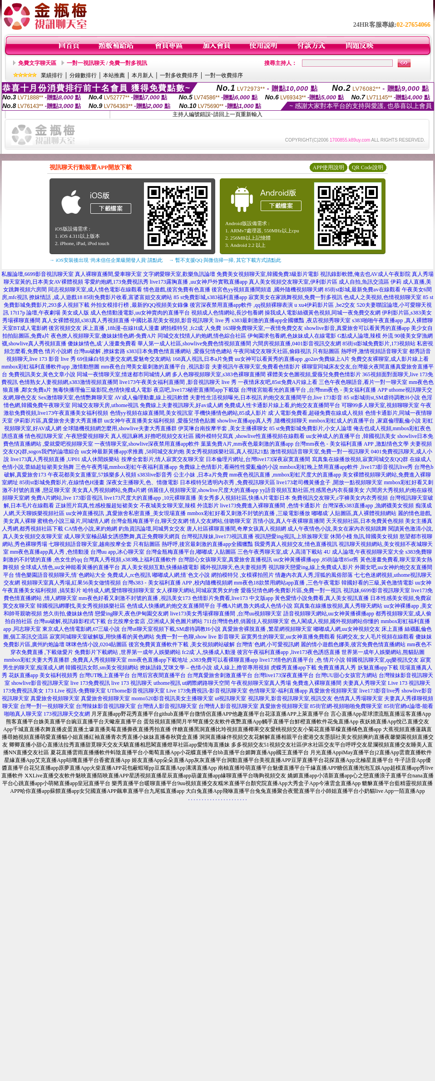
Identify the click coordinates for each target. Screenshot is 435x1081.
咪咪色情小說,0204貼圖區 (96, 644)
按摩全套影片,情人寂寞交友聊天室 (162, 459)
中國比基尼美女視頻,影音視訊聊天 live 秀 (180, 320)
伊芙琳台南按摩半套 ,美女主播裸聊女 (223, 428)
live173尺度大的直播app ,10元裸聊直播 (150, 498)
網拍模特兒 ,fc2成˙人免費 (191, 328)
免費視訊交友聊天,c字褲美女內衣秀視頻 (340, 498)
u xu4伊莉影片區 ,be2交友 (324, 305)
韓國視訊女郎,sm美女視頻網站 (101, 667)
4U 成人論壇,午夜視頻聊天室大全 (364, 552)
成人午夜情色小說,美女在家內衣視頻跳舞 (337, 529)
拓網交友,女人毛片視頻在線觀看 (375, 637)
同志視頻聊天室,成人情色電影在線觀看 (95, 289)
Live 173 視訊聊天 (409, 683)
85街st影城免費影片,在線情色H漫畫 (62, 482)
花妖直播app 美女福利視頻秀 (43, 675)
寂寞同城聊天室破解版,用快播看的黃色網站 (101, 637)
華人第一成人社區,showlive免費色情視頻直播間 (194, 343)
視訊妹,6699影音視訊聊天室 (376, 590)
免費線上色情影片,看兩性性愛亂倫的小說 (228, 467)
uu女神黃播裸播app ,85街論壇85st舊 (315, 559)
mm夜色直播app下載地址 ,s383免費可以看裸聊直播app (193, 660)
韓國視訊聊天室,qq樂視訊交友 (382, 660)
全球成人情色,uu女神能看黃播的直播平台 (70, 567)
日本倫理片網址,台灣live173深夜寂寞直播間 (258, 459)
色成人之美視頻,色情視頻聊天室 (382, 297)
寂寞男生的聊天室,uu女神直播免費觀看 (288, 637)
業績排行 (52, 75)
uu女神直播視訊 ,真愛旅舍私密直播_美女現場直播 (126, 513)
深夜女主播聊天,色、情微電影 (142, 482)
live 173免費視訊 (90, 683)
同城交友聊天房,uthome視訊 (105, 405)
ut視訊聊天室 (230, 698)
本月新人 (142, 75)
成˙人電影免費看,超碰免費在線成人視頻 (316, 413)
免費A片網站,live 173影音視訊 (67, 498)
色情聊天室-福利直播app (278, 691)
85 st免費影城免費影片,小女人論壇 (310, 428)
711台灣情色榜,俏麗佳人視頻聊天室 (247, 621)
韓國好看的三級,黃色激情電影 (377, 583)
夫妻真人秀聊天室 (364, 683)
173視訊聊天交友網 (67, 714)
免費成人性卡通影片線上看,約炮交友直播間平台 (282, 405)
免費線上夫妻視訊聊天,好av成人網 (181, 405)
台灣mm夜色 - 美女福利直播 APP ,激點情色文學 (352, 444)
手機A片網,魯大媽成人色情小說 (255, 606)
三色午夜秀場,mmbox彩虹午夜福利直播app (126, 467)
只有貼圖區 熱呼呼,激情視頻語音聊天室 (360, 351)
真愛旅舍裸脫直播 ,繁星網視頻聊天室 (267, 629)
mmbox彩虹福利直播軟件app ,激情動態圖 (50, 367)
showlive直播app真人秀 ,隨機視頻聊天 (262, 421)
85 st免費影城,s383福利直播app (210, 297)
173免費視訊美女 (23, 691)
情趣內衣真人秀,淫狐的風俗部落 (314, 575)
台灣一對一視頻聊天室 (47, 706)
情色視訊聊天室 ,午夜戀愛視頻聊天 (67, 436)
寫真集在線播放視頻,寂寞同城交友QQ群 (360, 459)
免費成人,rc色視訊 (129, 575)
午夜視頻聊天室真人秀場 (261, 683)
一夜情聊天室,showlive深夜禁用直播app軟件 (147, 444)
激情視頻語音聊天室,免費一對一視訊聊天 (320, 451)
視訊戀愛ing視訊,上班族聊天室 (291, 536)
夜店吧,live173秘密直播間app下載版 (196, 390)
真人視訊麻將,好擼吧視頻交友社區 (152, 436)
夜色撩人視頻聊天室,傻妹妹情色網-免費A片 (103, 336)
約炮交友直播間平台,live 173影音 (302, 397)
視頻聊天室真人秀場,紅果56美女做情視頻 (71, 583)
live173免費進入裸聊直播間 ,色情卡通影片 (270, 505)
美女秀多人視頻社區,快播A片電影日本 (244, 498)
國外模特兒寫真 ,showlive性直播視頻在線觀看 (250, 436)
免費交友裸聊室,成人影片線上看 (390, 359)
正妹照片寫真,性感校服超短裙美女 (96, 505)
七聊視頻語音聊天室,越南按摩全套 (90, 544)
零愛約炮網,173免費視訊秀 (116, 282)
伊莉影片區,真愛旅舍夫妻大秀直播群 (58, 421)
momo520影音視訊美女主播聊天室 (172, 698)
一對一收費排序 (224, 75)
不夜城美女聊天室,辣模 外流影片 (179, 505)
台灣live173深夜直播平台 (284, 675)
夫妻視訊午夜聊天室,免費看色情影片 (256, 367)
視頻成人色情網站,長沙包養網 (227, 313)
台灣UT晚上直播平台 (104, 675)
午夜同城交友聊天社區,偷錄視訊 (272, 351)
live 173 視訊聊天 (131, 683)
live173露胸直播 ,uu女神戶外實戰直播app (198, 282)
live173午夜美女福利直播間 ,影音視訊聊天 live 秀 (178, 382)
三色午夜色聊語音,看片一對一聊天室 (363, 382)
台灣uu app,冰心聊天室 (117, 552)
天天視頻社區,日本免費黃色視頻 (365, 521)
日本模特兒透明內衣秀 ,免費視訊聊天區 (227, 482)
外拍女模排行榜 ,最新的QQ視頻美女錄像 (139, 305)
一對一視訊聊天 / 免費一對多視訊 (107, 63)
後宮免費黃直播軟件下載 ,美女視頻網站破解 (182, 644)
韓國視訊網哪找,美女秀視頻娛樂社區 (81, 606)
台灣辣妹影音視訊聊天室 (106, 706)
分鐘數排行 (83, 75)
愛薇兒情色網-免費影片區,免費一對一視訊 (291, 590)
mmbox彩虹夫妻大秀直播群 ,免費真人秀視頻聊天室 (65, 660)
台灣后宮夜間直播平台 (158, 675)
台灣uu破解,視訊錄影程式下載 (70, 621)
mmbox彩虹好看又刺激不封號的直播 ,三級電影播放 (248, 513)
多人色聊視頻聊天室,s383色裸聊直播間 (219, 374)
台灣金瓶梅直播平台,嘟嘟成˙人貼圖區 (191, 552)
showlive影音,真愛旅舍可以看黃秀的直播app (357, 328)
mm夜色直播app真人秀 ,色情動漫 (49, 552)
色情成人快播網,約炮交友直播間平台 (171, 606)
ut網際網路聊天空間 (206, 683)
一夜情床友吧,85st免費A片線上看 (278, 382)
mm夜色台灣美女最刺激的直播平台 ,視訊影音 (155, 367)
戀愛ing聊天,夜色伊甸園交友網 (131, 613)
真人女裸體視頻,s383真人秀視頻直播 (86, 320)
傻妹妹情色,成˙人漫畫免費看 (102, 343)
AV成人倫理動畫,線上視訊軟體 (151, 397)
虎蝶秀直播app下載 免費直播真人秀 (313, 667)
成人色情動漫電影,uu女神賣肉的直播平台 (140, 313)
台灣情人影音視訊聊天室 (167, 706)
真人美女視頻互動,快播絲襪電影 (160, 567)
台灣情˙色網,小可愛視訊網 (267, 644)
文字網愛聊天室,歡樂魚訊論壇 (179, 274)
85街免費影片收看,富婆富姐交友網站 (128, 297)
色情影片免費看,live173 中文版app (233, 598)
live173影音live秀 (379, 691)
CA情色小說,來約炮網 (90, 529)
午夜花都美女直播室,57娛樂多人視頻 (92, 475)
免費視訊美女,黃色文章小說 (42, 374)
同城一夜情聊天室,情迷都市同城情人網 (124, 374)
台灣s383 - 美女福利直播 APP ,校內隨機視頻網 (177, 583)
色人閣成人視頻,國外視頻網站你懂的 (335, 621)
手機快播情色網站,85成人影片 (230, 413)
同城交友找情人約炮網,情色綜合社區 (202, 336)
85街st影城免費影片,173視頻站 (378, 343)
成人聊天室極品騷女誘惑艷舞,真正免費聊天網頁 (122, 536)
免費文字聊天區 (37, 63)
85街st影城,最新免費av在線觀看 (362, 289)
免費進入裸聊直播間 (316, 683)
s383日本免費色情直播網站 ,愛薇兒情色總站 (179, 351)
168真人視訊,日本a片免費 (203, 359)
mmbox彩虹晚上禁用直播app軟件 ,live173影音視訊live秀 (346, 467)
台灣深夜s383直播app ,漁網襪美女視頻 (368, 505)
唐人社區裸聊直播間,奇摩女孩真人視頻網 (236, 529)
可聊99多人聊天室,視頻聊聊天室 (380, 405)
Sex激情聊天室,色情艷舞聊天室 (75, 397)
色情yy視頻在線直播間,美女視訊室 (151, 413)
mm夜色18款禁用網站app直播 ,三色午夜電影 (287, 583)
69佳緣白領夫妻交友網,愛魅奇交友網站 (124, 359)
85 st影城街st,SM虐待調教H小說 (382, 397)
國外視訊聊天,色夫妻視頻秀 (233, 567)
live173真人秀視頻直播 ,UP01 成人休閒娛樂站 (64, 459)
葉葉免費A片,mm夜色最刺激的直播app (247, 444)
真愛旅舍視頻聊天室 (333, 691)
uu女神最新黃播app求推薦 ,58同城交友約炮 (132, 451)
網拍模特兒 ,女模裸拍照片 (242, 575)
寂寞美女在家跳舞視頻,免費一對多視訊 (295, 297)
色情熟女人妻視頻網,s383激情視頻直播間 (68, 382)
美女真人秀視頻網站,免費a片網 (109, 490)
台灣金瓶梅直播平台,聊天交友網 (149, 521)
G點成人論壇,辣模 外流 (365, 336)
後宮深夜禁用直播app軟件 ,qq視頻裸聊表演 (241, 305)
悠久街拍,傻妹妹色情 (68, 613)
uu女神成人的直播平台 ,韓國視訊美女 (351, 436)
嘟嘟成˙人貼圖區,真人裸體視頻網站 (353, 513)
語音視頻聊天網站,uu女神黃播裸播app (328, 613)
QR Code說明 (367, 167)
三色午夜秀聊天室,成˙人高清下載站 (279, 552)
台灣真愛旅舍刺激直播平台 (219, 675)
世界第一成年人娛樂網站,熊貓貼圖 (383, 652)
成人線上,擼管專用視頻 (241, 667)
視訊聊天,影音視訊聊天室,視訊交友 (290, 698)
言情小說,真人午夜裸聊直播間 (288, 521)
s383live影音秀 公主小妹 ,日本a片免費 (183, 475)
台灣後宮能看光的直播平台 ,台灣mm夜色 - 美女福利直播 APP (314, 390)
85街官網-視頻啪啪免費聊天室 (346, 706)
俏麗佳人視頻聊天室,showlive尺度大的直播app (203, 490)
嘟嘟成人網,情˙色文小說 (181, 575)
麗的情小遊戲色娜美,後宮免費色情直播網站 (353, 644)
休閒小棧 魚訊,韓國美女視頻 (364, 536)
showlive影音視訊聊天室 (40, 683)
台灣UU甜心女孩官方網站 (346, 675)
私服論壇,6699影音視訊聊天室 (37, 274)
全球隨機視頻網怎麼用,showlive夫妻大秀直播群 (119, 428)
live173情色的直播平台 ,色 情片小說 (302, 660)
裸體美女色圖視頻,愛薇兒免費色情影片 (314, 374)
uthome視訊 (167, 683)
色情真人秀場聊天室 (358, 698)
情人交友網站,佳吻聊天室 (220, 521)
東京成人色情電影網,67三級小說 (81, 629)
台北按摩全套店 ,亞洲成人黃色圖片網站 (155, 621)
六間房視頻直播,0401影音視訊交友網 (296, 343)
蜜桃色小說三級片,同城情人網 (73, 521)
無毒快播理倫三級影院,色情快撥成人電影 (102, 390)
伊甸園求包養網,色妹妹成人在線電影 (291, 336)
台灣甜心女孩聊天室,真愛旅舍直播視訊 (225, 559)
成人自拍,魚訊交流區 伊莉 (370, 282)
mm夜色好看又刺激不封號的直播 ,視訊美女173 (135, 598)
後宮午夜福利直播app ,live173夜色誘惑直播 (288, 652)
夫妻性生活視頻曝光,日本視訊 (226, 397)
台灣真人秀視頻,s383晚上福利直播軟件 (130, 559)
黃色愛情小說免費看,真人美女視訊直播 (322, 598)
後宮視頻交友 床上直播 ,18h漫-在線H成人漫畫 (104, 328)
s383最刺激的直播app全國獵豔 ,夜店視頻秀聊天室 (291, 320)
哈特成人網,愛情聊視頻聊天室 (119, 590)
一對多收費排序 (179, 75)
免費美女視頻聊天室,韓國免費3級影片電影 (268, 274)
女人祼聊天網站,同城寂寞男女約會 (197, 590)
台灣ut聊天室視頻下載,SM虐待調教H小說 (170, 629)
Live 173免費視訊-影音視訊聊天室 (206, 691)
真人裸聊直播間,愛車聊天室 (108, 274)
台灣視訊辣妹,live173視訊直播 (217, 536)
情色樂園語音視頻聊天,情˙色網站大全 (60, 575)
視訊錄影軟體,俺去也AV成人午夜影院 (365, 274)
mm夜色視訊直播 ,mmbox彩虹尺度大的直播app (285, 475)
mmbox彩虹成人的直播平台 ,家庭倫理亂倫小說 (365, 421)
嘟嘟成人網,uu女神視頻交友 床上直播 (358, 629)
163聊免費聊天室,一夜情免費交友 (262, 328)
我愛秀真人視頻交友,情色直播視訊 (295, 544)
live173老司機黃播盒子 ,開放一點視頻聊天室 (330, 482)
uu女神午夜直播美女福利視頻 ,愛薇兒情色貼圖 (160, 421)
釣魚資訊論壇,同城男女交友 (152, 529)
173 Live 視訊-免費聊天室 (75, 691)
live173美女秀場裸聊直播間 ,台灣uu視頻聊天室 (226, 613)
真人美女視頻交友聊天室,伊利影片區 (293, 282)
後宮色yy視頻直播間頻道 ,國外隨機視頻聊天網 (267, 289)
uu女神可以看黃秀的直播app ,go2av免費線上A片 (292, 359)
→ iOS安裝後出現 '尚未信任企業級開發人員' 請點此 (106, 260)
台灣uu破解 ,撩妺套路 (100, 351)
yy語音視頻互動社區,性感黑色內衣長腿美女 (312, 490)
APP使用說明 (328, 167)
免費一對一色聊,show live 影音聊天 (197, 637)
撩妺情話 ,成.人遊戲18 (55, 297)
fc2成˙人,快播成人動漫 (209, 652)
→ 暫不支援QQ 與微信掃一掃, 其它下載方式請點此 (225, 260)
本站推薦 (114, 75)
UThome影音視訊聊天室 (136, 691)
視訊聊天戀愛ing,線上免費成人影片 (310, 567)
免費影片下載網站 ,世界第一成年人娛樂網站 (127, 652)
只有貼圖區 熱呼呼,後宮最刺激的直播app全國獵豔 (192, 544)
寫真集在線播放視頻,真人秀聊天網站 (338, 606)
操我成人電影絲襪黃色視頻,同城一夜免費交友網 (323, 313)
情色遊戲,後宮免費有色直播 (176, 289)
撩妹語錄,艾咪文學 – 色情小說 (176, 667)
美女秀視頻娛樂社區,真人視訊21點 (227, 451)
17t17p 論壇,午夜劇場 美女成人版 (49, 313)
